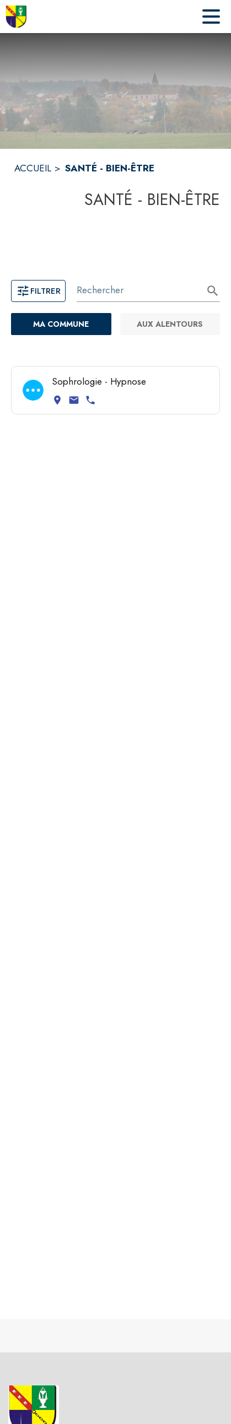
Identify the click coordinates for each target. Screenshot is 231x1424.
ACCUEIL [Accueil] (32, 168)
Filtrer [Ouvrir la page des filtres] (38, 291)
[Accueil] (17, 17)
